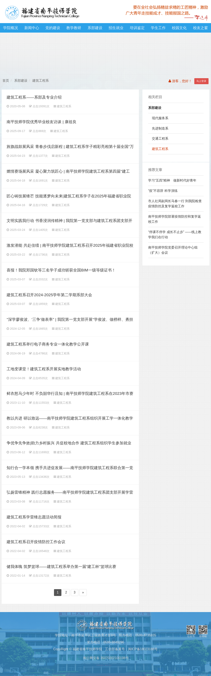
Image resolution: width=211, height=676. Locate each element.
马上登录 (201, 81)
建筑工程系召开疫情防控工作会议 (36, 542)
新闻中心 (31, 28)
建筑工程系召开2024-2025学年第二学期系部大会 (49, 295)
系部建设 (95, 28)
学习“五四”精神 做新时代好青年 (172, 180)
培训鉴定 (137, 28)
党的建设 (52, 28)
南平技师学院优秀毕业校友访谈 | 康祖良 (41, 122)
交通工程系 (160, 138)
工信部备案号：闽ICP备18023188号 (131, 649)
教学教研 (73, 28)
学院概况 (10, 28)
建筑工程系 (40, 80)
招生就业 (116, 28)
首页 (5, 80)
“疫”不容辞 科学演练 (163, 190)
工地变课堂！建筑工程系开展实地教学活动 (44, 369)
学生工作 (158, 28)
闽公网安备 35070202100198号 (105, 658)
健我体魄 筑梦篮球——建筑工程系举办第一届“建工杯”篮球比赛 (61, 566)
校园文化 (179, 28)
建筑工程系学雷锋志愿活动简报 (34, 517)
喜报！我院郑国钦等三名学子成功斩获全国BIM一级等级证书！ (61, 270)
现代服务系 (160, 118)
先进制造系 (160, 128)
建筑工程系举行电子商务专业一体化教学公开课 (48, 344)
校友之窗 (200, 28)
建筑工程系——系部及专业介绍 (34, 97)
